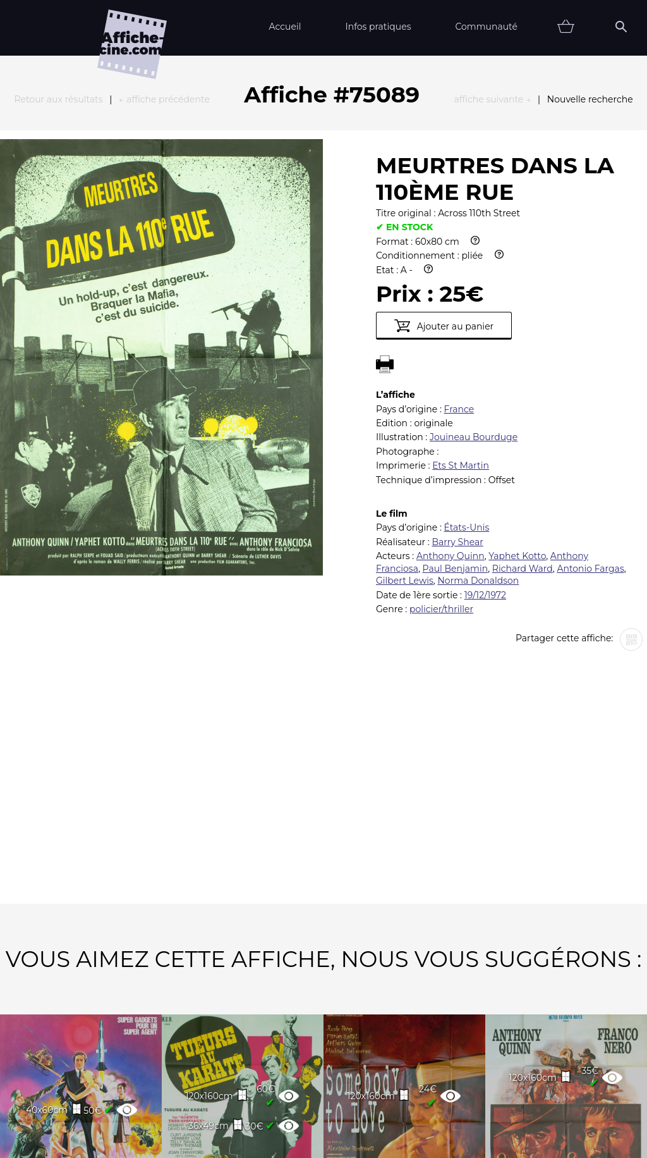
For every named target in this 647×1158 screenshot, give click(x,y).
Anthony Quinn (450, 416)
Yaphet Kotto (517, 416)
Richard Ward (522, 429)
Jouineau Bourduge (473, 298)
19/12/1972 (485, 456)
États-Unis (467, 388)
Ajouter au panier (443, 186)
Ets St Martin (460, 326)
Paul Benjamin (455, 429)
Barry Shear (457, 403)
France (459, 270)
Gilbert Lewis (404, 441)
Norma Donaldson (478, 441)
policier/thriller (441, 470)
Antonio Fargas (590, 429)
